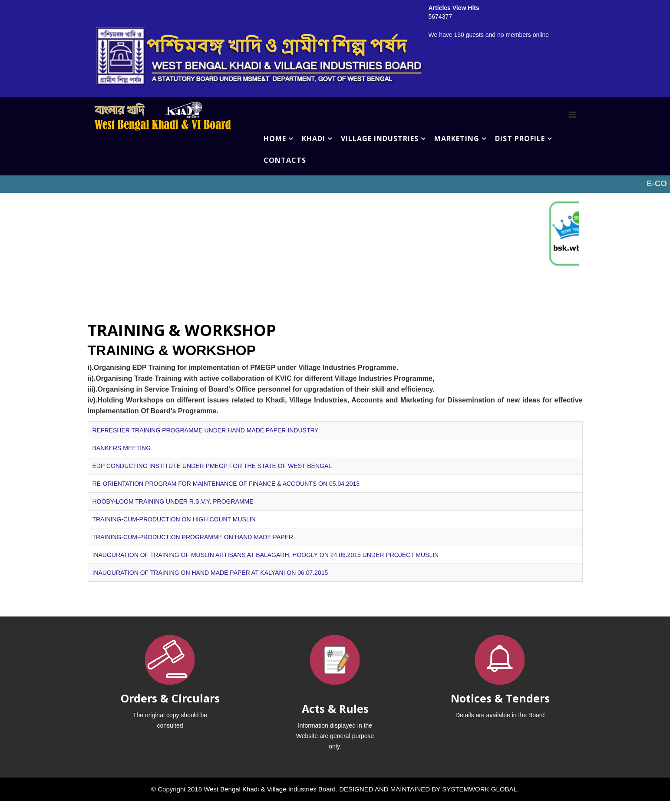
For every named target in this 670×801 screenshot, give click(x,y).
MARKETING (456, 138)
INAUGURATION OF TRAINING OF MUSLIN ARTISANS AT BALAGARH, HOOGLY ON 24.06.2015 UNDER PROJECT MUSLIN (265, 554)
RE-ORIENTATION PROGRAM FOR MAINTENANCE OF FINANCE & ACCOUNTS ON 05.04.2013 (226, 483)
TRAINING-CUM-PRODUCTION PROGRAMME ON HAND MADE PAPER (193, 537)
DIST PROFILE (520, 138)
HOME (275, 138)
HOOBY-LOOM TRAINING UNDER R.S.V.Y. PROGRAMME (173, 501)
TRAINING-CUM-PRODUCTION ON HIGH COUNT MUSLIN (174, 519)
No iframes (335, 184)
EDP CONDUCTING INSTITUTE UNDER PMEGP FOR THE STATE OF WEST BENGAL (212, 465)
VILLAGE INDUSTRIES (380, 138)
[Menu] (572, 115)
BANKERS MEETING (121, 448)
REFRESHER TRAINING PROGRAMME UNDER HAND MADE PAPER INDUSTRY (205, 430)
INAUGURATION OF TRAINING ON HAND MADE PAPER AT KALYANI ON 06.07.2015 (210, 572)
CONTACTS (285, 160)
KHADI (313, 138)
